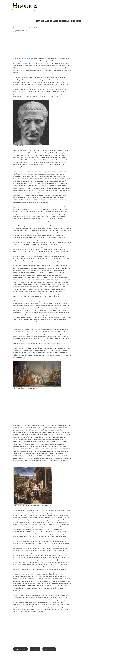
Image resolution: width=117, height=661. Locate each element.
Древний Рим (17, 27)
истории (64, 609)
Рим (31, 61)
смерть (35, 649)
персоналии (49, 649)
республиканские (34, 607)
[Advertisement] (42, 46)
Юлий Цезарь (29, 58)
